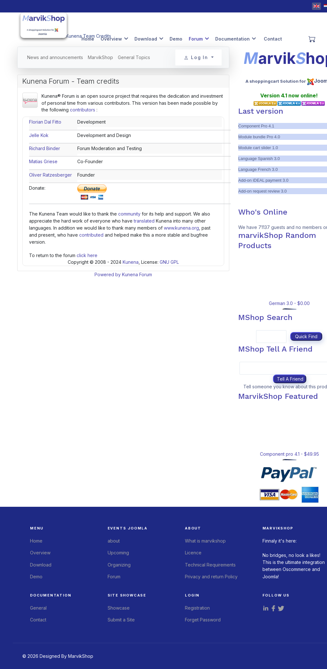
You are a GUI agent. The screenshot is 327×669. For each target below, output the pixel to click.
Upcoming (118, 552)
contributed (91, 235)
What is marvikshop (205, 541)
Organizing (119, 564)
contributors (82, 109)
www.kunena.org (181, 228)
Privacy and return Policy (211, 576)
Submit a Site (121, 619)
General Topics (134, 57)
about (114, 541)
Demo (176, 39)
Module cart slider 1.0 (258, 147)
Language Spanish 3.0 (259, 158)
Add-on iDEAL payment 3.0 (263, 180)
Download (145, 39)
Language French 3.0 (258, 169)
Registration (197, 608)
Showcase (119, 608)
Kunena (131, 262)
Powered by (108, 274)
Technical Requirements (210, 564)
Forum (196, 39)
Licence (193, 552)
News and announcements (55, 57)
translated (144, 221)
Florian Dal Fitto (45, 122)
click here (87, 255)
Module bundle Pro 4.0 (259, 136)
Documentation (232, 39)
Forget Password (203, 619)
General (38, 608)
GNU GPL (169, 262)
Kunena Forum (137, 274)
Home (87, 39)
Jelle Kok (39, 135)
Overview (111, 39)
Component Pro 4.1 (256, 126)
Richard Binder (44, 148)
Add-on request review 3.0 (262, 191)
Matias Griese (43, 161)
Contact (273, 39)
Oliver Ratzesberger (50, 175)
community (129, 214)
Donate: (37, 188)
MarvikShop (100, 57)
